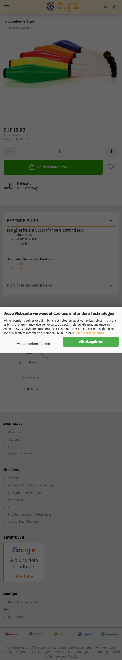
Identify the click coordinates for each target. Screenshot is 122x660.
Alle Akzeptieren (91, 342)
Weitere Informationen (33, 344)
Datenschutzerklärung (89, 333)
